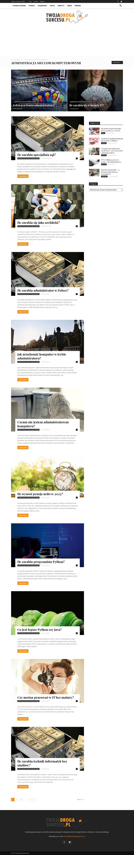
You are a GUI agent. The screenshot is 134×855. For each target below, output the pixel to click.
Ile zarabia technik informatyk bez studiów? (42, 763)
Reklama (42, 1)
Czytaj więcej (23, 176)
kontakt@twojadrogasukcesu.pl (74, 836)
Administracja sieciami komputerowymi (25, 101)
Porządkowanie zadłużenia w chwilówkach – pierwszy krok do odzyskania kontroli (112, 151)
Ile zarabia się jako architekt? (38, 222)
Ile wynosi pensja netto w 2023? (40, 494)
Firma (69, 6)
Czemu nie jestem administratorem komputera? (43, 424)
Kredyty (61, 6)
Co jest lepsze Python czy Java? (39, 629)
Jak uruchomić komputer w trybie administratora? (41, 356)
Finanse (78, 6)
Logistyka (104, 176)
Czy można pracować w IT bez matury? (45, 697)
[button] (120, 5)
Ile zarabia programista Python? (41, 562)
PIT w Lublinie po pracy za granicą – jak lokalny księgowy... (111, 161)
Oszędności (42, 6)
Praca (52, 6)
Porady (32, 6)
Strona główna (19, 6)
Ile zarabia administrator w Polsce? (43, 290)
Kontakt (36, 1)
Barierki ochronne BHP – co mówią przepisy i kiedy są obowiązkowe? (110, 172)
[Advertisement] (67, 40)
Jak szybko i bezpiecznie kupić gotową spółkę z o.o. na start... (111, 130)
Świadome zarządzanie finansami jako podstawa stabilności (112, 140)
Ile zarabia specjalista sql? (36, 155)
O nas (30, 1)
